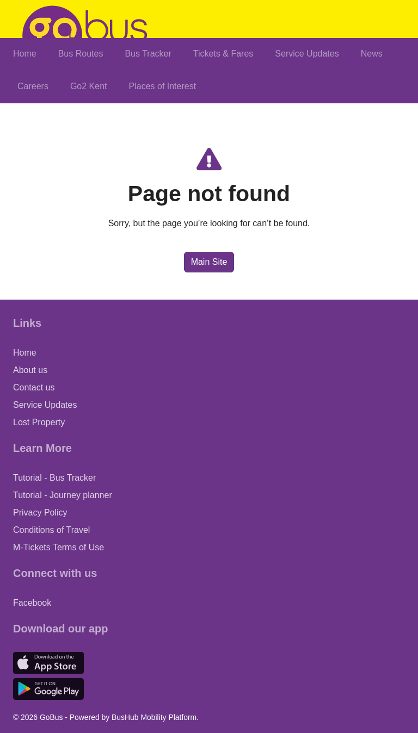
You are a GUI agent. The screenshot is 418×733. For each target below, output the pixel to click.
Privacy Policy (40, 512)
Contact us (33, 387)
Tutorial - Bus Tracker (54, 477)
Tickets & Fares (223, 53)
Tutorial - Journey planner (62, 495)
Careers (32, 86)
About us (30, 370)
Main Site (209, 261)
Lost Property (39, 422)
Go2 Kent (88, 86)
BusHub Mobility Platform (154, 717)
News (372, 53)
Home (24, 53)
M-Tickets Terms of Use (58, 547)
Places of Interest (162, 86)
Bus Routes (80, 53)
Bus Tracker (148, 53)
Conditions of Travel (51, 530)
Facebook (32, 602)
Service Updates (307, 53)
